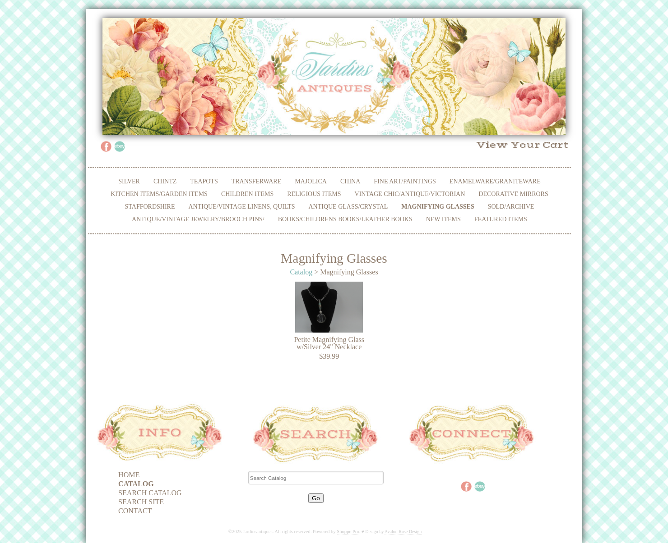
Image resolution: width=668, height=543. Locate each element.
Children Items (247, 194)
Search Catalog (150, 493)
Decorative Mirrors (513, 194)
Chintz (164, 181)
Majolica (311, 181)
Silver (129, 181)
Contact (135, 511)
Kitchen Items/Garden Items (159, 194)
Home (128, 475)
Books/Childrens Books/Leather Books (345, 219)
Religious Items (314, 194)
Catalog (301, 272)
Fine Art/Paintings (405, 181)
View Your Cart (522, 145)
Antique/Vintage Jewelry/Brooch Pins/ (198, 219)
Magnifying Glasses (437, 206)
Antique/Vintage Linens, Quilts (242, 206)
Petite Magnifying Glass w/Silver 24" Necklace (329, 343)
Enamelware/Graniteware (495, 181)
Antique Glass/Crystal (348, 206)
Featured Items (500, 219)
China (350, 181)
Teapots (204, 181)
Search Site (141, 502)
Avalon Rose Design (403, 531)
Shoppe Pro (348, 531)
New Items (443, 219)
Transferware (256, 181)
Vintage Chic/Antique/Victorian (410, 194)
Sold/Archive (511, 206)
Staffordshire (150, 206)
